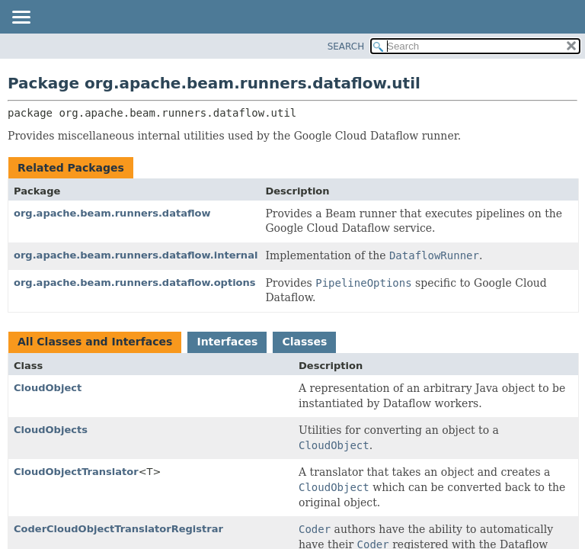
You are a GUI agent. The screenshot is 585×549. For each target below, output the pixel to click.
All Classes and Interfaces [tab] (95, 342)
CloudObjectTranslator (76, 471)
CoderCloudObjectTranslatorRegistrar (118, 529)
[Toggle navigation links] (21, 18)
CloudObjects (51, 429)
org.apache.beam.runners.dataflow (112, 213)
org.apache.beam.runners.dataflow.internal (135, 255)
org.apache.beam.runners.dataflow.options (135, 282)
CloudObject (48, 387)
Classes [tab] (304, 342)
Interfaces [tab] (227, 342)
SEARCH (346, 46)
